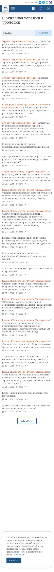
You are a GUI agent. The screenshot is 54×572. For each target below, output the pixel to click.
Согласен (13, 560)
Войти (48, 8)
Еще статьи (27, 420)
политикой (19, 554)
